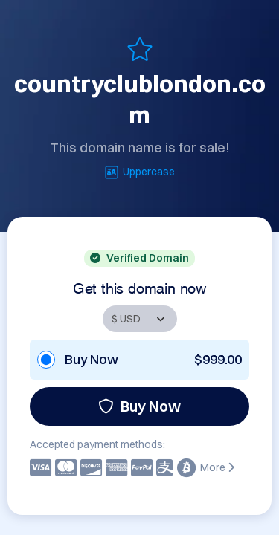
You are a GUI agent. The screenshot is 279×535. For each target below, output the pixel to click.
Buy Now (139, 406)
